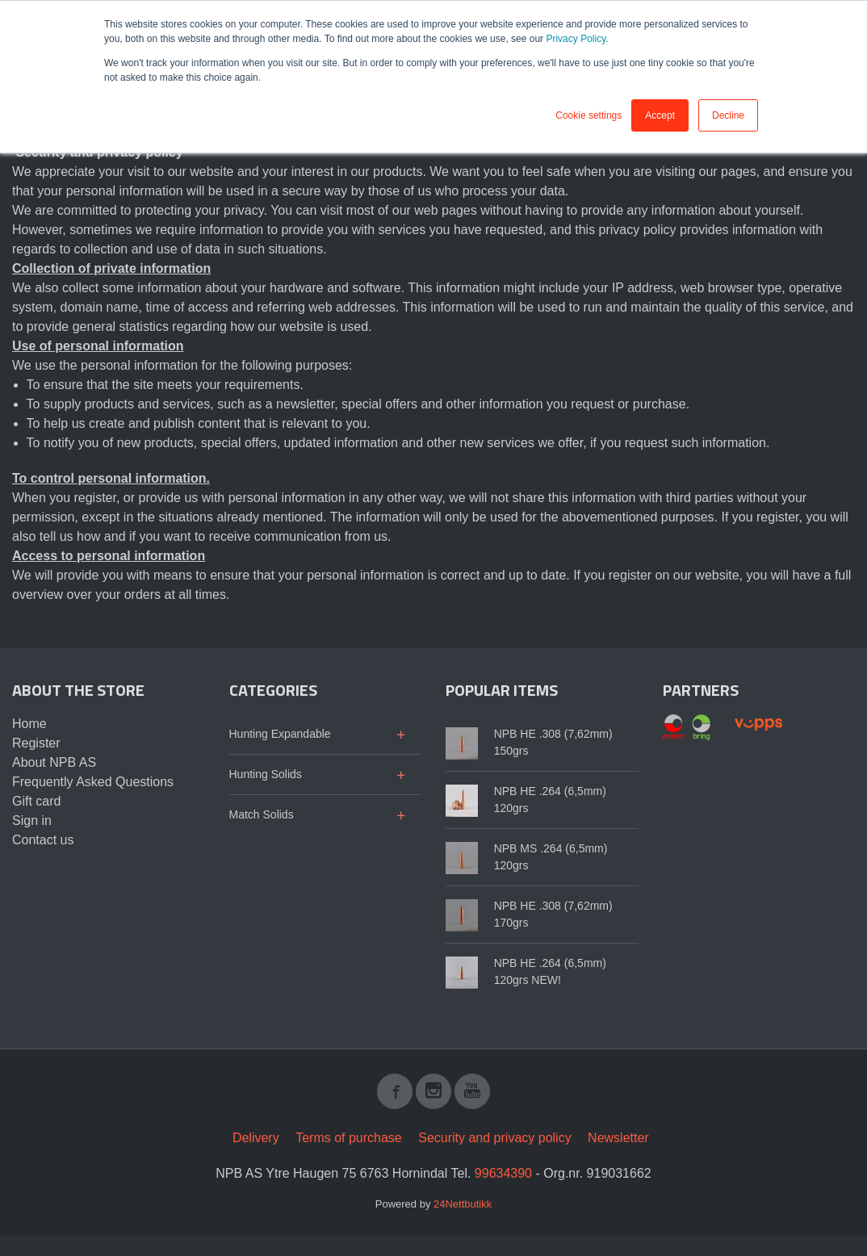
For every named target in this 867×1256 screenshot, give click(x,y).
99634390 (503, 1173)
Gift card (36, 801)
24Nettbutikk (463, 1204)
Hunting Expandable (280, 733)
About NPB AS (54, 762)
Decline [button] (728, 115)
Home (29, 724)
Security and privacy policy (494, 1138)
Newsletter (618, 1138)
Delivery (255, 1138)
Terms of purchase (348, 1138)
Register (36, 743)
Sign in (32, 820)
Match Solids (261, 814)
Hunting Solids (265, 774)
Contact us (42, 840)
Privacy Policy (575, 38)
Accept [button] (660, 115)
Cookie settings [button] (588, 115)
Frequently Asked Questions (93, 782)
